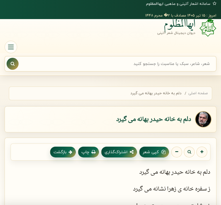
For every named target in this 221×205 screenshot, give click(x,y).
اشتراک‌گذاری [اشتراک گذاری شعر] (119, 151)
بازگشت (62, 151)
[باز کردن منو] (11, 47)
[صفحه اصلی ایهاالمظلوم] (110, 28)
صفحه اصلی (198, 93)
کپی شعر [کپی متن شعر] (154, 151)
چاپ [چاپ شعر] (88, 151)
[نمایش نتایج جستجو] (13, 64)
